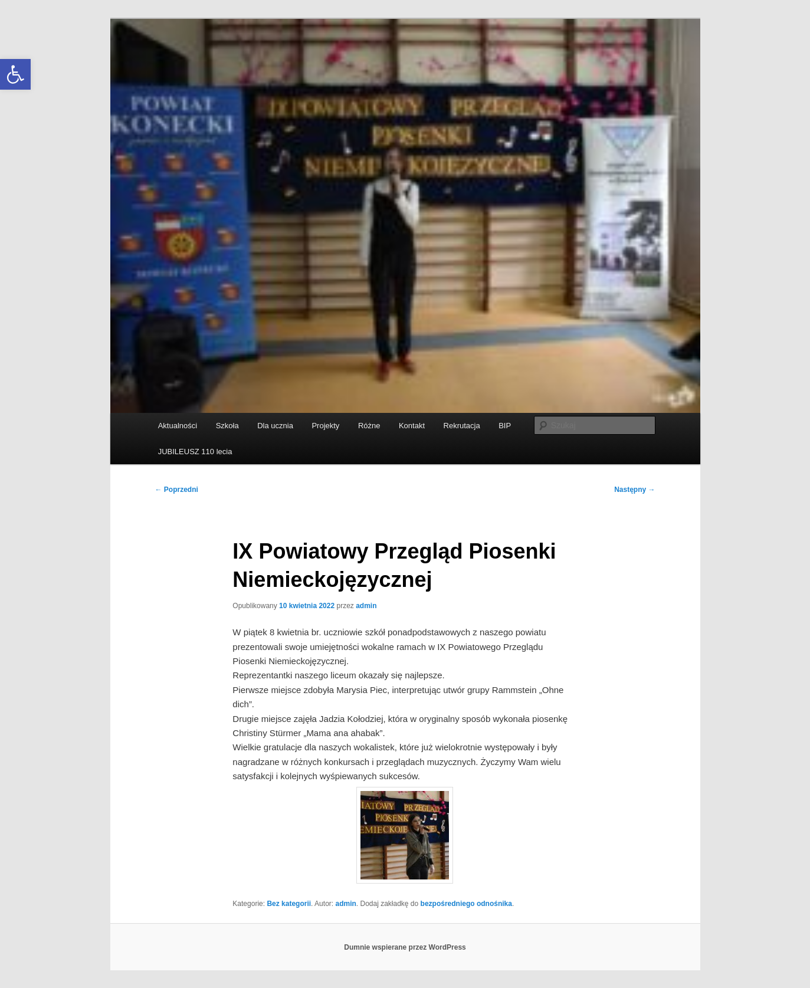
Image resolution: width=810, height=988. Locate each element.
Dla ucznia (275, 425)
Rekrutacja (462, 425)
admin (366, 606)
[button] (15, 74)
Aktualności (177, 425)
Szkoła (227, 425)
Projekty (325, 425)
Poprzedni (176, 489)
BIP (505, 425)
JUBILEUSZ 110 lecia (195, 451)
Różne (369, 425)
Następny (634, 489)
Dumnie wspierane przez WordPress (405, 947)
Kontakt (412, 425)
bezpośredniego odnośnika (466, 904)
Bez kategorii (289, 904)
